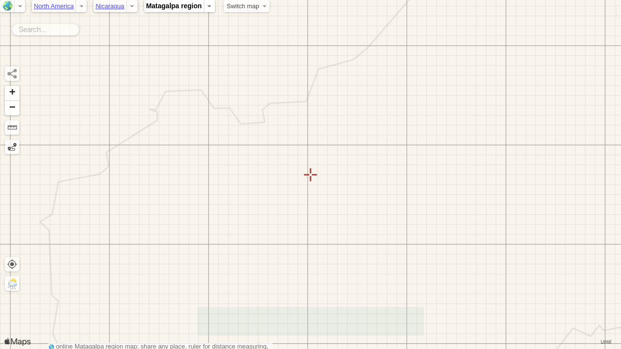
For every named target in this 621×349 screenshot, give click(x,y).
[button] (12, 93)
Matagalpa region (174, 6)
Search (80, 27)
